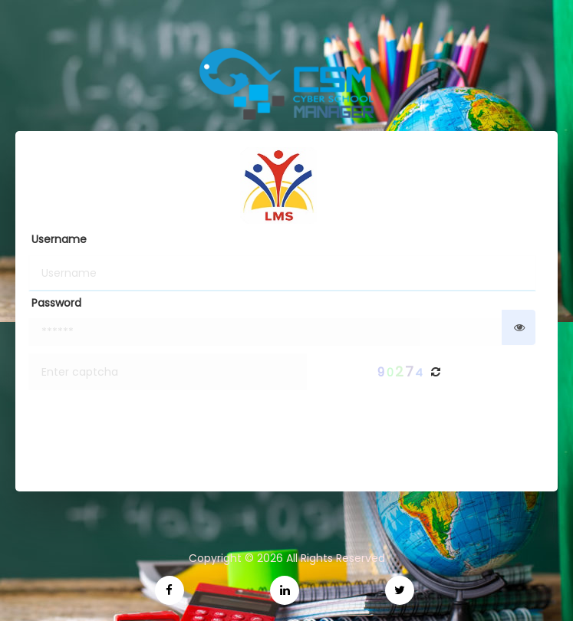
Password (56, 302)
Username (59, 239)
